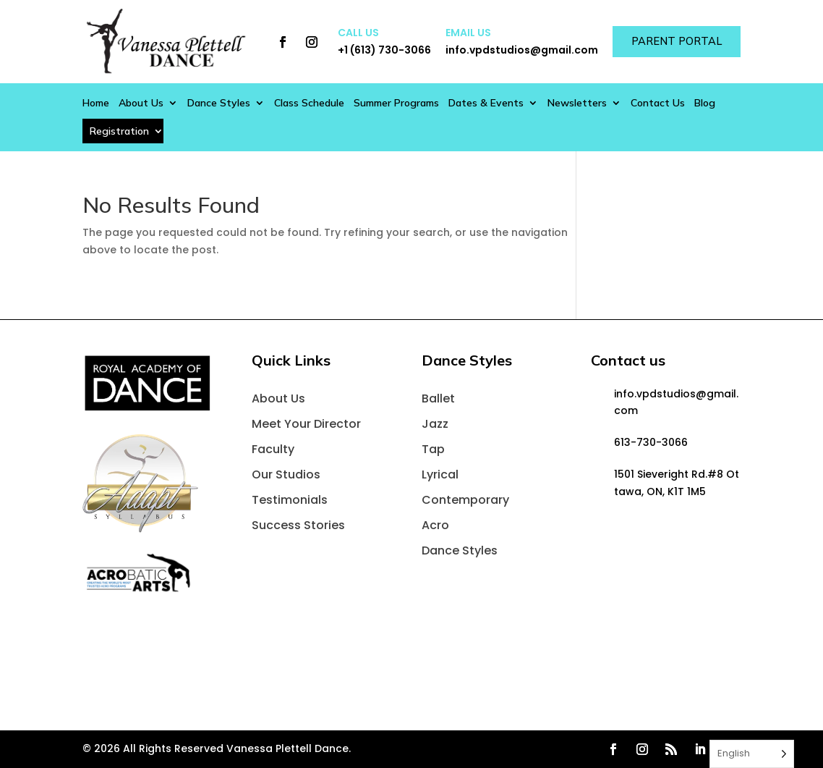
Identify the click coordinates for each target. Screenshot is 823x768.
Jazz (435, 423)
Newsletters (577, 103)
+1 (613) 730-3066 (376, 50)
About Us (141, 103)
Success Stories (298, 525)
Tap (433, 449)
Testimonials (290, 499)
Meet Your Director (306, 423)
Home (95, 103)
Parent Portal (672, 41)
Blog (704, 103)
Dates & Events (486, 103)
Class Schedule (309, 103)
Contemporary (465, 499)
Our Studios (286, 474)
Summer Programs (396, 103)
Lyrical (440, 474)
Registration (119, 131)
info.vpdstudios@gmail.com (514, 50)
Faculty (273, 449)
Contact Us (658, 103)
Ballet (438, 398)
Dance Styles (218, 103)
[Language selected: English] (751, 754)
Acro (435, 525)
